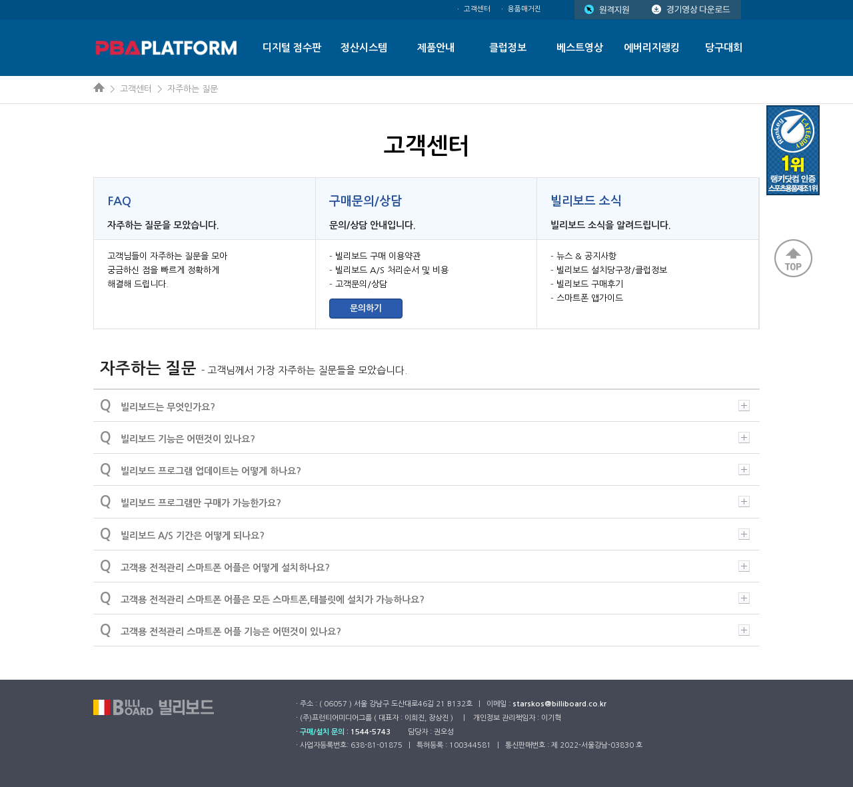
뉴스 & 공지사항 (586, 256)
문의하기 (366, 308)
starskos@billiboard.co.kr (559, 704)
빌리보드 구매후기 (589, 284)
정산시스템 (364, 48)
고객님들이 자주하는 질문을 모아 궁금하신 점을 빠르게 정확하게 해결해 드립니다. (167, 270)
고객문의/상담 (361, 284)
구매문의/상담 (365, 201)
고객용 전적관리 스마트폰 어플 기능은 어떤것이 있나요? (425, 629)
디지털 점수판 (292, 48)
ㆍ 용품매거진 (520, 9)
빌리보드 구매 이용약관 (378, 256)
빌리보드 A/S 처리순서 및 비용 (391, 270)
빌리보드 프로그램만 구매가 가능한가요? (425, 501)
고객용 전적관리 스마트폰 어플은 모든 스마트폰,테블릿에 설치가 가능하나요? (425, 597)
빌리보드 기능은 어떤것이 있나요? (425, 437)
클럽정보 (507, 48)
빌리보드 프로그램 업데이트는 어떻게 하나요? (425, 469)
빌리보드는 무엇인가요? (425, 405)
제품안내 (435, 48)
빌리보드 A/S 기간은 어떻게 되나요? (425, 533)
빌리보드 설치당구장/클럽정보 (611, 270)
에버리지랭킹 (652, 48)
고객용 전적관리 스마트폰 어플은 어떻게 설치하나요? (425, 565)
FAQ (119, 201)
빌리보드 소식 (586, 201)
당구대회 (723, 48)
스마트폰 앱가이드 (589, 298)
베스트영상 (579, 48)
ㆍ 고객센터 (472, 9)
